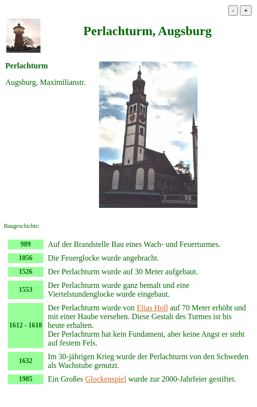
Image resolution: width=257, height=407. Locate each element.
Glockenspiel (105, 379)
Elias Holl (152, 308)
